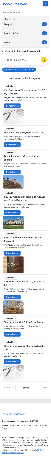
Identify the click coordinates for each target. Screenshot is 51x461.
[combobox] (20, 59)
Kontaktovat (12, 105)
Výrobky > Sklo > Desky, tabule (19, 69)
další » (44, 387)
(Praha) (14, 289)
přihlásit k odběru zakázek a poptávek (23, 451)
